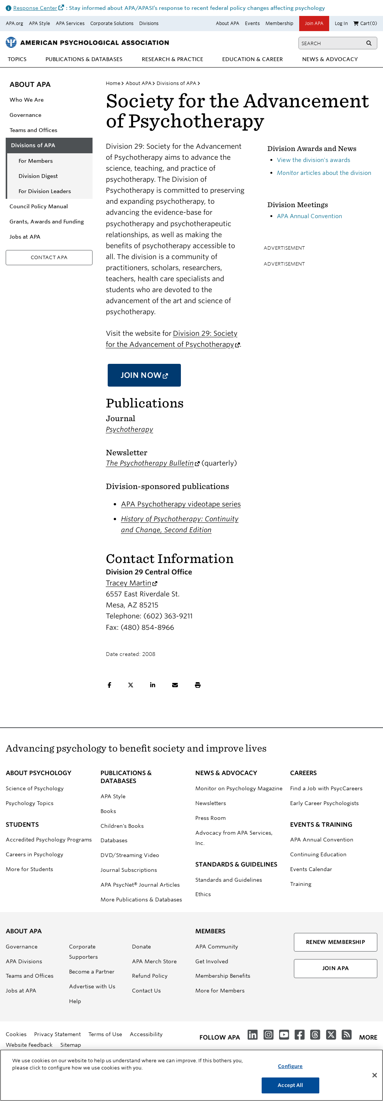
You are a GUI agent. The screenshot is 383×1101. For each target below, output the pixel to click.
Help (75, 1001)
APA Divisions (24, 961)
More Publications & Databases (141, 899)
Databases (113, 840)
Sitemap (70, 1044)
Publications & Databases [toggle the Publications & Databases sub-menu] (84, 59)
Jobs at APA (25, 236)
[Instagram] (268, 1035)
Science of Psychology (35, 788)
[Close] (374, 1079)
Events (252, 23)
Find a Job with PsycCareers (326, 788)
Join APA (314, 23)
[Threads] (315, 1035)
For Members (36, 160)
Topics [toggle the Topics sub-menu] (17, 59)
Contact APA (49, 257)
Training (300, 884)
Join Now (151, 378)
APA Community (216, 946)
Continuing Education (318, 854)
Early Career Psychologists (324, 803)
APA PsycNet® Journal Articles (140, 884)
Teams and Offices (33, 130)
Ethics (203, 894)
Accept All (290, 1090)
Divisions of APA (33, 145)
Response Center (39, 8)
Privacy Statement (57, 1034)
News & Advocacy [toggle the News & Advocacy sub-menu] (330, 59)
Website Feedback (29, 1044)
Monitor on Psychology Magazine (239, 788)
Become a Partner (92, 971)
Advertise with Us (92, 986)
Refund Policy (150, 975)
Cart (365, 23)
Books (108, 811)
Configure (290, 1070)
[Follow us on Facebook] (300, 1035)
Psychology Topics (29, 803)
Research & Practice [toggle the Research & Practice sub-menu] (172, 59)
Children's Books (122, 826)
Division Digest (38, 176)
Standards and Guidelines (228, 879)
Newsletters (210, 803)
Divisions (149, 23)
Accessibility (146, 1034)
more (368, 1037)
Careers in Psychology (34, 854)
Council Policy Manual (38, 206)
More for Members (220, 990)
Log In (341, 23)
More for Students (29, 869)
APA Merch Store (154, 961)
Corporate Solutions (111, 23)
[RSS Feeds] (347, 1035)
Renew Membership (335, 942)
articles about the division (324, 172)
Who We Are (26, 99)
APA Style (39, 23)
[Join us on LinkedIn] (252, 1035)
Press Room (210, 818)
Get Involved (211, 961)
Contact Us (146, 990)
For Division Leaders (45, 191)
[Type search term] (331, 43)
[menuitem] (17, 59)
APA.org (14, 23)
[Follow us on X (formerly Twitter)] (331, 1035)
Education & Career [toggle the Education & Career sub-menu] (252, 59)
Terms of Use (105, 1034)
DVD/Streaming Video (129, 855)
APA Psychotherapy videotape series (181, 504)
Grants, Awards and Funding (46, 221)
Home (113, 83)
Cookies (16, 1034)
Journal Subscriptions (128, 870)
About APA (227, 23)
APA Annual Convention (309, 216)
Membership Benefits (222, 975)
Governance (25, 115)
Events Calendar (311, 869)
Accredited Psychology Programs (49, 839)
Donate (141, 946)
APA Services (70, 23)
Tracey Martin (131, 583)
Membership (279, 23)
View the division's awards (313, 160)
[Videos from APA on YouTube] (284, 1035)
